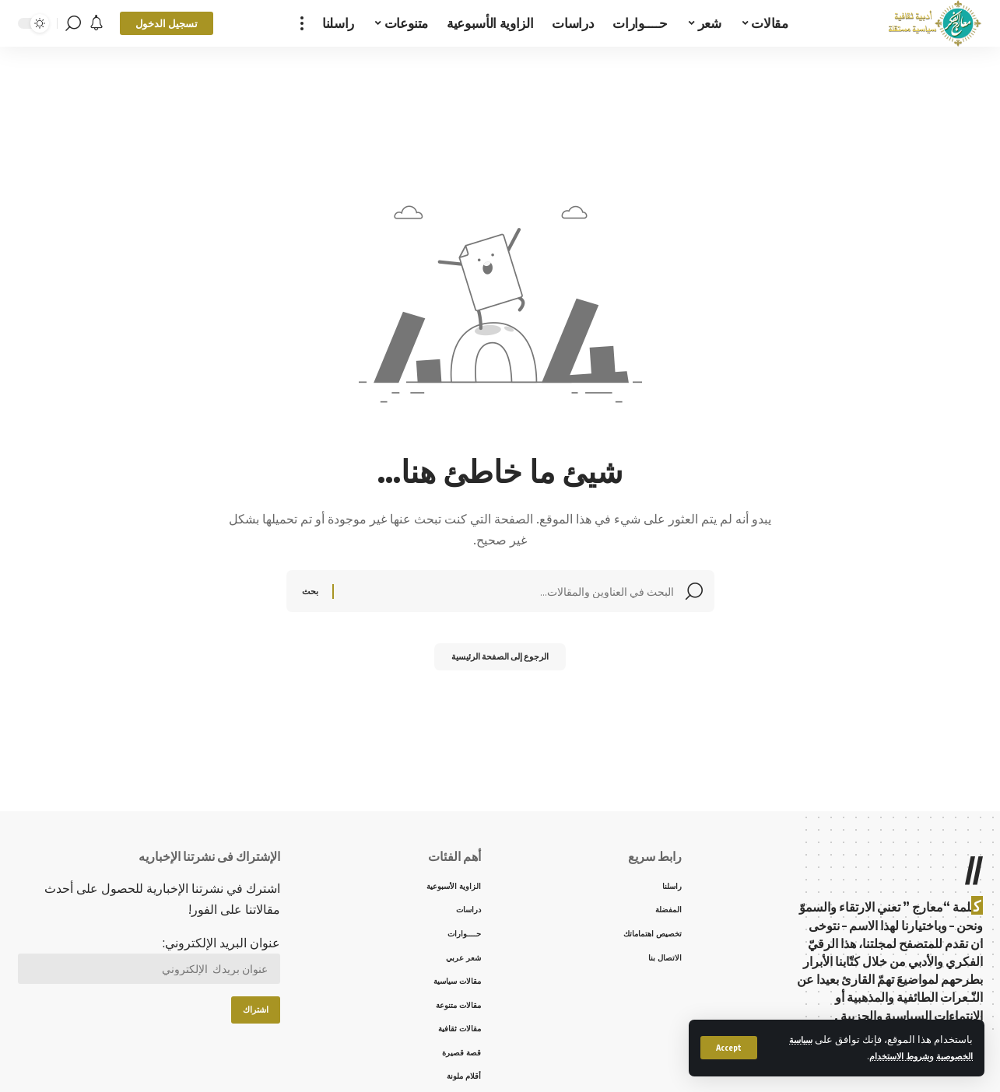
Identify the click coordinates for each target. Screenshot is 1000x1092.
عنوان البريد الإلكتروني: (149, 963)
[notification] (96, 23)
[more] (302, 23)
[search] (73, 23)
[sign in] (166, 23)
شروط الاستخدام (886, 1055)
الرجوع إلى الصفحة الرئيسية (500, 661)
